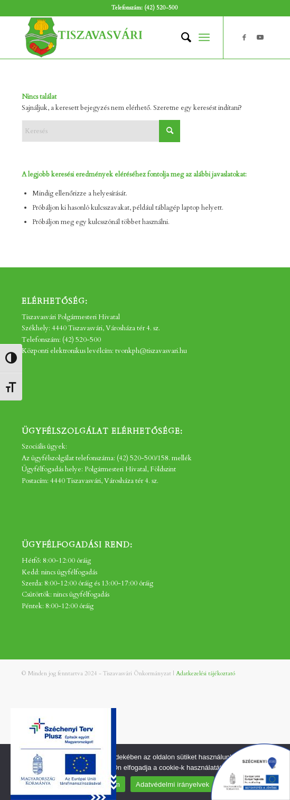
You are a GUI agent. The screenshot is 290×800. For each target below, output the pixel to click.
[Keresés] (181, 37)
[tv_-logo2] (120, 37)
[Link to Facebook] (244, 37)
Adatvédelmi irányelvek (172, 784)
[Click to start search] (169, 131)
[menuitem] (181, 37)
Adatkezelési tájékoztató (205, 673)
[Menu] (204, 37)
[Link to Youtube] (260, 37)
